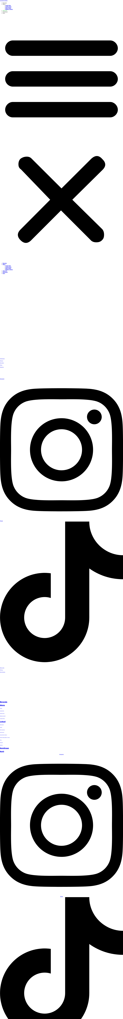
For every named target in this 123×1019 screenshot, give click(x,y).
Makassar (2, 358)
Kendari (2, 362)
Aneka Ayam (8, 6)
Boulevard (2, 724)
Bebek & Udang (9, 9)
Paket (1, 708)
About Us (5, 10)
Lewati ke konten (3, 0)
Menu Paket (8, 8)
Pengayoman (2, 729)
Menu (4, 4)
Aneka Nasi (8, 5)
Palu (1, 365)
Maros (1, 360)
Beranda (5, 3)
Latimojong (2, 732)
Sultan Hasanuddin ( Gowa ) (5, 737)
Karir (4, 13)
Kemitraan (5, 12)
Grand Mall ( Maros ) (3, 734)
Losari (1, 727)
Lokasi (3, 722)
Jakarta (2, 367)
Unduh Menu (2, 718)
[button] (61, 138)
